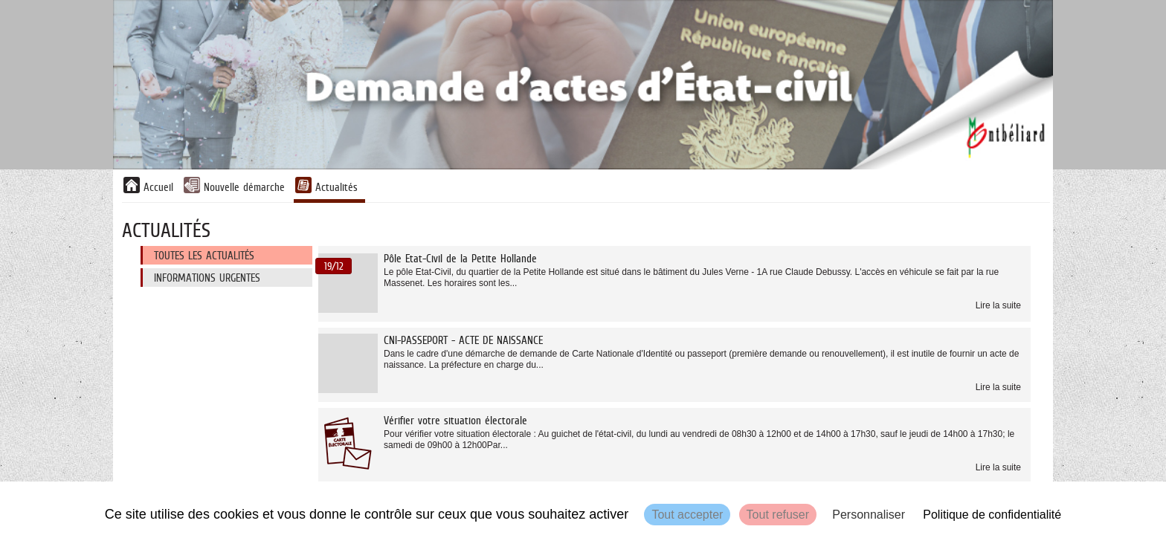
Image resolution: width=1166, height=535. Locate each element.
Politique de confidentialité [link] (992, 514)
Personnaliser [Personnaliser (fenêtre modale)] (868, 514)
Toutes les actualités (204, 255)
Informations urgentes (207, 277)
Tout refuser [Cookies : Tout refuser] (778, 514)
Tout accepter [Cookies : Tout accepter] (687, 514)
